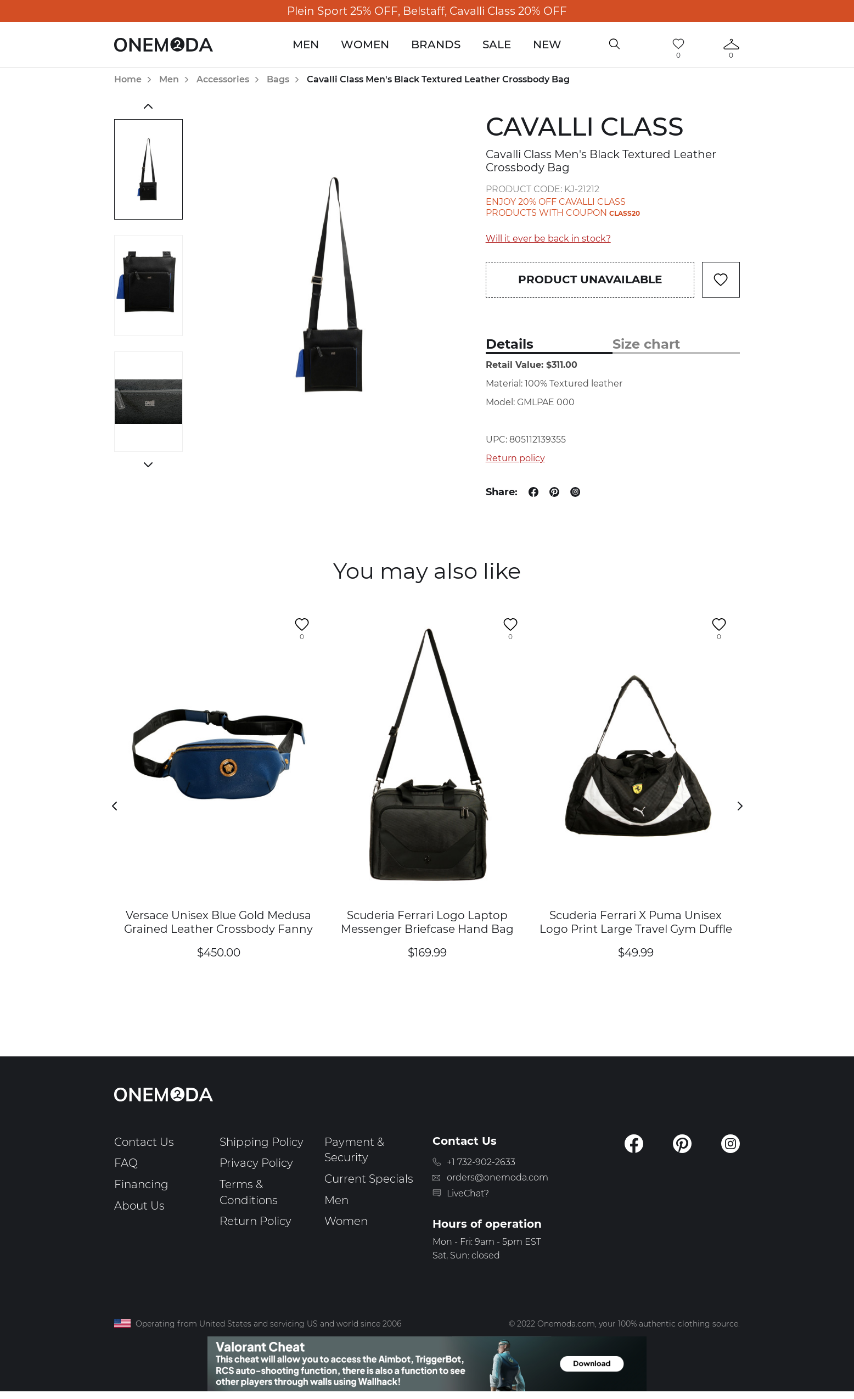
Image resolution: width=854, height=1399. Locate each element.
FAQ (126, 1162)
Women (365, 44)
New (547, 44)
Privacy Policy (256, 1162)
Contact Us (144, 1142)
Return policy (515, 458)
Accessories (222, 79)
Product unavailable (590, 279)
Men (306, 44)
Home (128, 79)
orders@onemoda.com (497, 1177)
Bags (278, 79)
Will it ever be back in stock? (548, 238)
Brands (435, 44)
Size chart (646, 344)
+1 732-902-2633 (481, 1162)
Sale (496, 44)
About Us (139, 1205)
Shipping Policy (262, 1142)
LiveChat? (468, 1193)
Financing (141, 1184)
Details (509, 344)
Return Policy (255, 1221)
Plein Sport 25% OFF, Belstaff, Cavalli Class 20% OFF (427, 11)
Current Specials (368, 1178)
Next (148, 464)
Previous (148, 106)
